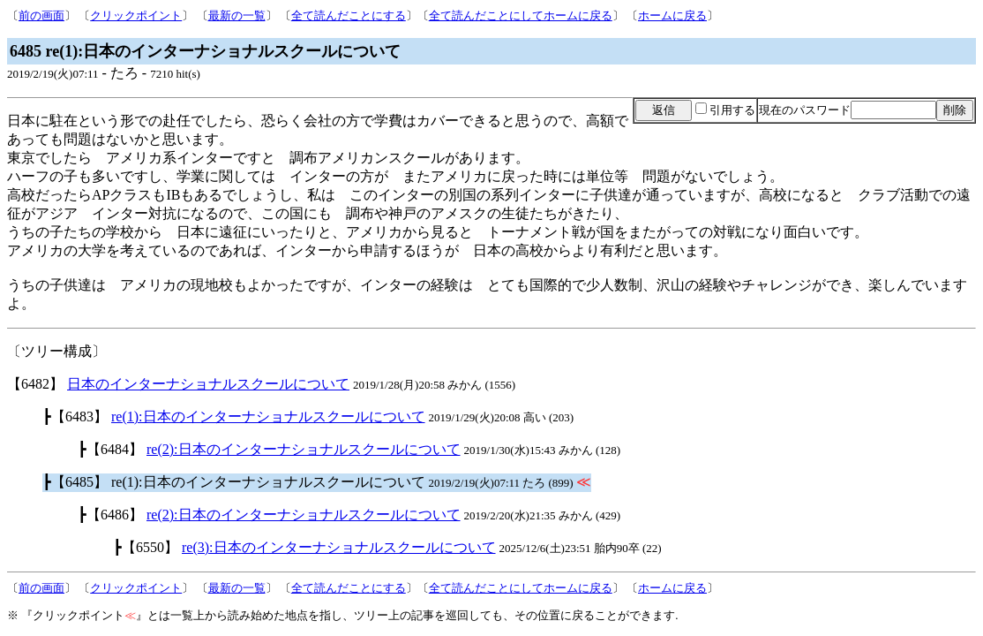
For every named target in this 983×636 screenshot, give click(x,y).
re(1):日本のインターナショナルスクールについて (268, 416)
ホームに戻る (672, 15)
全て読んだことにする (348, 15)
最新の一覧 (237, 15)
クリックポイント (136, 15)
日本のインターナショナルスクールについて (208, 383)
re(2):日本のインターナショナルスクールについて (303, 449)
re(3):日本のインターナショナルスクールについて (339, 547)
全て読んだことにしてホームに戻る (520, 15)
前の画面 (41, 15)
